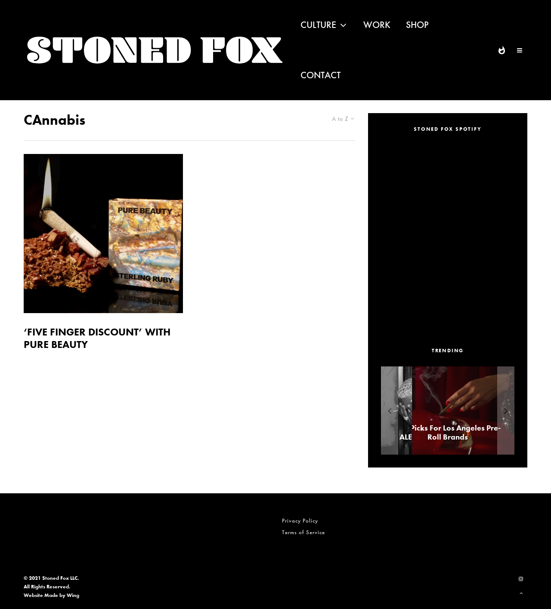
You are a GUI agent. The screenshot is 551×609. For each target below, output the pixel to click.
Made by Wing (61, 595)
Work (376, 24)
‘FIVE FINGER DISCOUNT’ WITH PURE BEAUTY (97, 338)
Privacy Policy (300, 520)
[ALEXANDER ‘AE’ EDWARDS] (442, 410)
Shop (417, 24)
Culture (318, 24)
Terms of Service (303, 532)
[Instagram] (520, 578)
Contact (320, 75)
